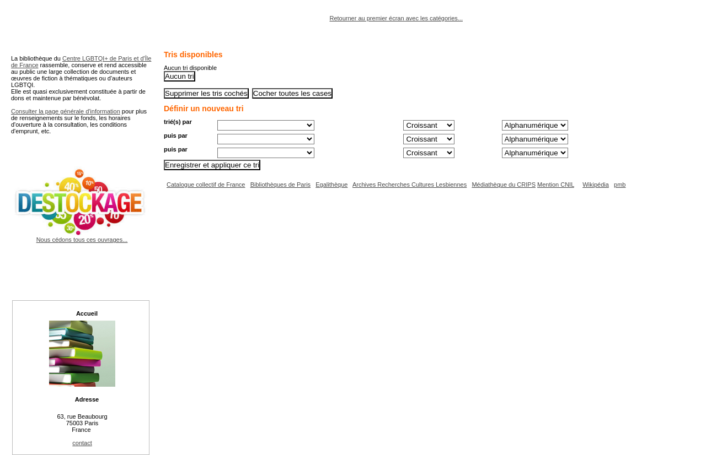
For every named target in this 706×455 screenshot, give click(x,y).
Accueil (87, 313)
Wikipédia (595, 184)
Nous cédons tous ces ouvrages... (82, 236)
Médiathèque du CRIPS (504, 184)
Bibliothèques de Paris (280, 184)
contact (82, 443)
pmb (619, 184)
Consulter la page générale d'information (65, 111)
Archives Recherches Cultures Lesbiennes (409, 184)
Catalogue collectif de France (206, 184)
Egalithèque (331, 184)
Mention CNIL (555, 184)
